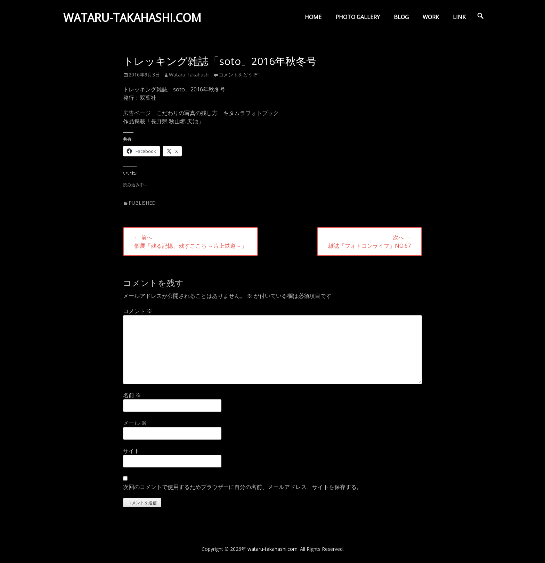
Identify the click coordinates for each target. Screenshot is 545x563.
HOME (313, 17)
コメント (137, 311)
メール (135, 423)
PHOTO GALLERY (357, 17)
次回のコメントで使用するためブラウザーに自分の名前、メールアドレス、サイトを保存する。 (242, 487)
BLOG (401, 17)
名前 (132, 395)
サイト (131, 451)
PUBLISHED (142, 202)
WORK (431, 17)
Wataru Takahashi (189, 74)
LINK (459, 17)
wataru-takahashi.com (133, 18)
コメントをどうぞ (238, 74)
